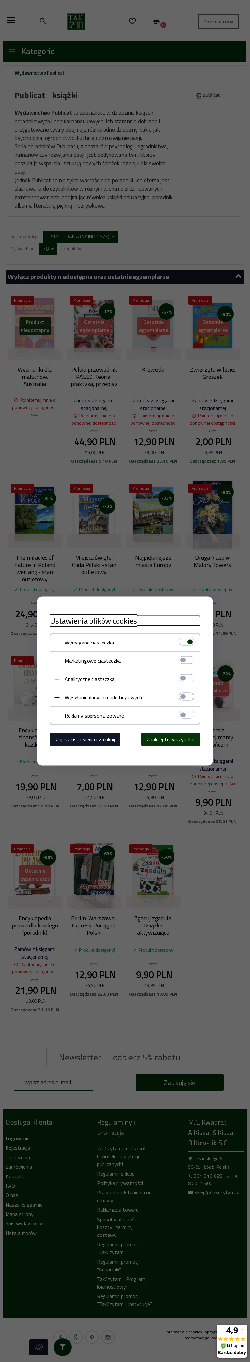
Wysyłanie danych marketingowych (103, 697)
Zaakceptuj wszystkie (170, 739)
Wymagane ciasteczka (89, 642)
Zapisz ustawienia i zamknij (85, 739)
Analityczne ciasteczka (90, 679)
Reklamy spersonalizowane (94, 715)
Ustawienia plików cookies (93, 621)
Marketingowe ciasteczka (93, 661)
